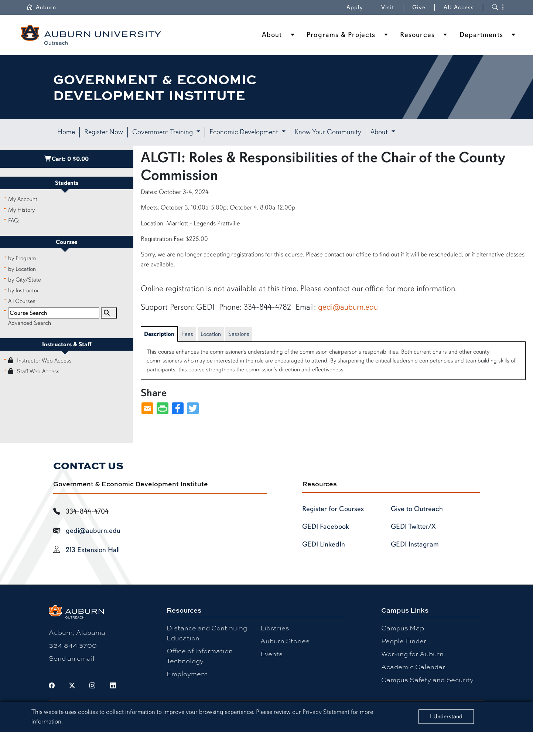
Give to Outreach (417, 508)
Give (419, 7)
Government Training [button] (163, 131)
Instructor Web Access (40, 360)
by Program (22, 258)
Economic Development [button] (244, 131)
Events (271, 653)
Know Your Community (328, 131)
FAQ (13, 220)
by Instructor (23, 290)
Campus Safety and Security (427, 679)
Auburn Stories (285, 641)
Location (211, 334)
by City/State (24, 279)
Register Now (103, 131)
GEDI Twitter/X (413, 526)
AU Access (459, 7)
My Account (22, 199)
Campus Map (402, 628)
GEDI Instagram (415, 544)
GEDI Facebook (325, 526)
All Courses (21, 301)
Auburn (41, 7)
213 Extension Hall (93, 549)
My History (21, 210)
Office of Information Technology (200, 655)
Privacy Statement (326, 712)
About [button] (380, 131)
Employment (187, 673)
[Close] (446, 716)
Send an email (72, 658)
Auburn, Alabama (77, 632)
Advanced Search (29, 323)
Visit (387, 7)
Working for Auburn (412, 653)
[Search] (108, 313)
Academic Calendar (413, 666)
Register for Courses (333, 508)
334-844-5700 (73, 645)
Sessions (238, 334)
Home (66, 131)
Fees (187, 334)
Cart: (66, 159)
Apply (354, 7)
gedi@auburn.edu (348, 307)
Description (159, 334)
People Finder (403, 641)
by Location (22, 269)
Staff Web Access (33, 371)
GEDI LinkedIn (323, 544)
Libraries (274, 628)
